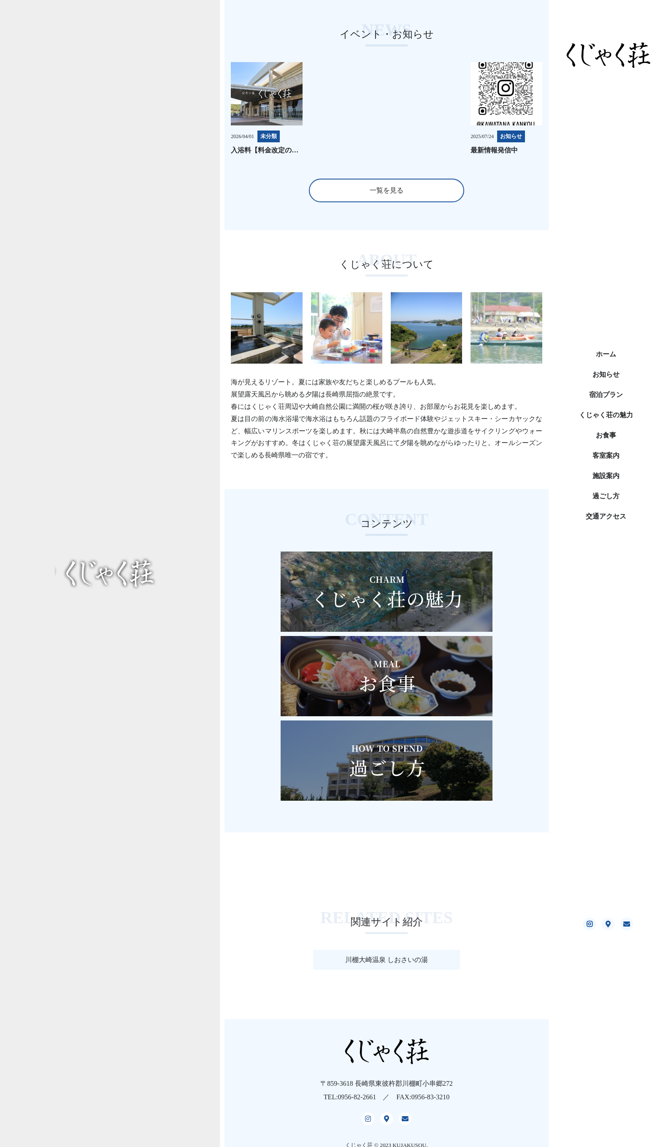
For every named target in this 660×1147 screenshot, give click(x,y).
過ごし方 (605, 496)
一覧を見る (386, 190)
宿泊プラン (606, 394)
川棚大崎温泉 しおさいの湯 (386, 959)
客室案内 (605, 455)
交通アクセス (606, 516)
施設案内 (605, 475)
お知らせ (605, 374)
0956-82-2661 (357, 1097)
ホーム (606, 354)
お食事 (606, 435)
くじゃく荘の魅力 (606, 415)
